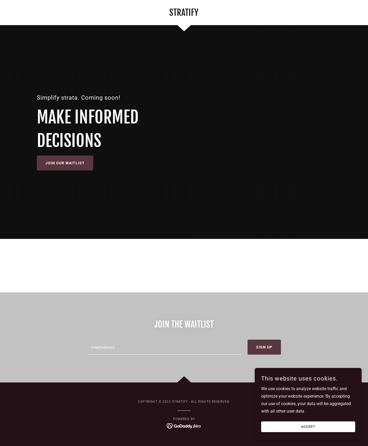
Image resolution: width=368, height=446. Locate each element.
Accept (308, 427)
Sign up (264, 347)
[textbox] (164, 347)
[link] (183, 14)
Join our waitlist (65, 163)
